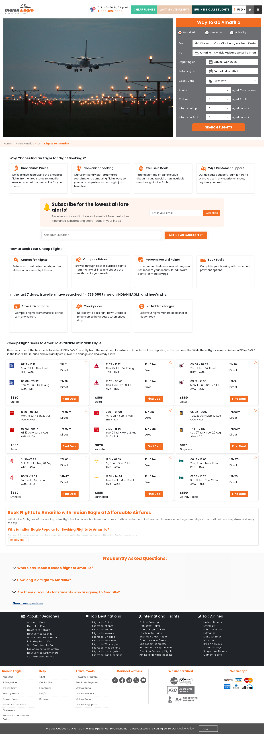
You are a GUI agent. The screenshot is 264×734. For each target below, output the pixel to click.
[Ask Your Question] (101, 235)
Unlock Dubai (83, 688)
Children (184, 99)
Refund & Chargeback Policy (16, 717)
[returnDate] (232, 71)
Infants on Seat (188, 117)
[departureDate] (232, 62)
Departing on (187, 62)
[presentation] (197, 43)
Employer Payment (87, 682)
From (182, 43)
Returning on (187, 71)
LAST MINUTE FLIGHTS (175, 9)
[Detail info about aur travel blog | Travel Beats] (115, 682)
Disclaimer (9, 710)
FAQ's (42, 693)
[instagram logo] (129, 682)
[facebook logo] (122, 682)
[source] (225, 43)
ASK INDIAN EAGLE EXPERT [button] (186, 235)
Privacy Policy (11, 693)
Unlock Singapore (86, 704)
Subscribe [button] (212, 213)
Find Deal (69, 399)
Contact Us (45, 682)
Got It (208, 729)
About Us (8, 677)
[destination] (225, 53)
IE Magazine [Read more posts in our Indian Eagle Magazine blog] (10, 682)
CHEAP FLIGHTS (144, 9)
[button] (250, 9)
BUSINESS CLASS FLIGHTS (212, 9)
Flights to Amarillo (56, 143)
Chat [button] (42, 677)
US (39, 143)
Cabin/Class (186, 81)
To (180, 52)
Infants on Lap (188, 108)
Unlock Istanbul (85, 693)
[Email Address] (184, 213)
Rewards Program (87, 677)
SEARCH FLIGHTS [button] (218, 127)
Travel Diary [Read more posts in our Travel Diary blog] (10, 688)
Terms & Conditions (14, 704)
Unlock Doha (83, 699)
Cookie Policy (11, 699)
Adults (183, 90)
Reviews (44, 699)
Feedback (45, 688)
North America (25, 143)
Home (9, 143)
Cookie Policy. (185, 728)
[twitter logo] (136, 682)
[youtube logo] (143, 682)
